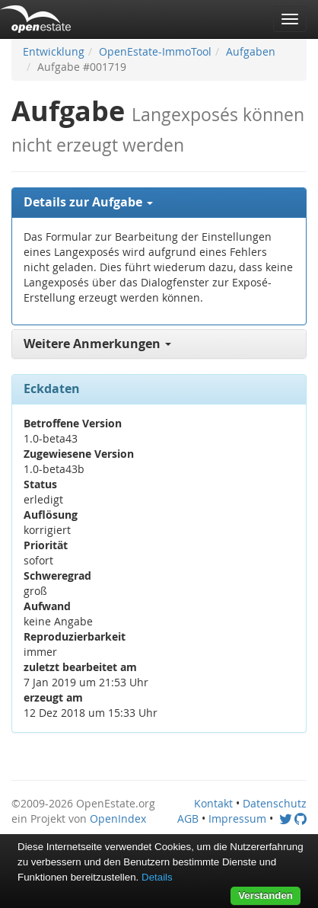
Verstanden (265, 895)
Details (157, 877)
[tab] (159, 202)
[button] (159, 202)
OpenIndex (118, 818)
